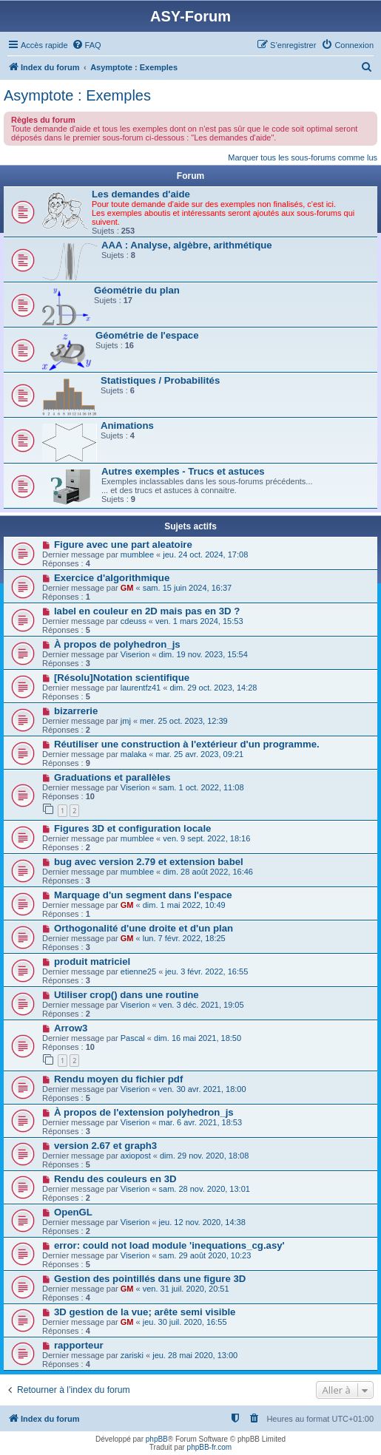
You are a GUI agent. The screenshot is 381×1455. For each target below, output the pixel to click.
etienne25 (138, 971)
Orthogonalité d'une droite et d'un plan (143, 928)
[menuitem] (86, 45)
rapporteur (79, 1345)
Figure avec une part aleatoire (123, 544)
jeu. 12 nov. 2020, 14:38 (202, 1222)
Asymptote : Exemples (77, 95)
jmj (126, 720)
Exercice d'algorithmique (111, 577)
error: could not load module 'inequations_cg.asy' (169, 1245)
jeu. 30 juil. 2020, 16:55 (185, 1321)
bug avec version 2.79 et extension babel (148, 861)
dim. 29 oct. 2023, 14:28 (213, 687)
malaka (133, 754)
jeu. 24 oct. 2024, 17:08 (205, 554)
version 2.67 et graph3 (105, 1145)
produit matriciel (92, 961)
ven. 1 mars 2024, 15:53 (199, 621)
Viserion (135, 654)
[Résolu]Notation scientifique (121, 677)
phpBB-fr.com (209, 1447)
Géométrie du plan (137, 290)
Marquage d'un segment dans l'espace (143, 895)
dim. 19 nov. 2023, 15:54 (203, 654)
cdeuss (133, 621)
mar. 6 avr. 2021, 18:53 (201, 1122)
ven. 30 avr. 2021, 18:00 (202, 1089)
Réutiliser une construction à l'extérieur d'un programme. (187, 744)
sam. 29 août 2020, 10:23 (205, 1255)
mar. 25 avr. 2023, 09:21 (199, 754)
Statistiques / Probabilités (160, 380)
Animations (127, 425)
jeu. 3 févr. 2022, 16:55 (206, 971)
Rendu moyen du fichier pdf (118, 1079)
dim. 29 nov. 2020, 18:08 (204, 1155)
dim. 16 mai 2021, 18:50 (197, 1038)
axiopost (136, 1155)
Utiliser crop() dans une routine (126, 994)
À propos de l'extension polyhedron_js (144, 1112)
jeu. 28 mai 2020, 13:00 (194, 1355)
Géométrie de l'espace (146, 335)
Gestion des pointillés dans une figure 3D (150, 1278)
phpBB (157, 1439)
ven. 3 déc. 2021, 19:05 (201, 1004)
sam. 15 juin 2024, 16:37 (187, 587)
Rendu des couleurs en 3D (115, 1178)
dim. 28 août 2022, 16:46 (208, 871)
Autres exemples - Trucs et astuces (183, 471)
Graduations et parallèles (112, 777)
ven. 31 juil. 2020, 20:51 (186, 1288)
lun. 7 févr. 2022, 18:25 (184, 938)
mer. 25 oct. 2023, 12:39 (184, 720)
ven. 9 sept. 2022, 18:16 (206, 838)
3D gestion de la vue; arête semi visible (145, 1311)
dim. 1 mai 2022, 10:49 (184, 905)
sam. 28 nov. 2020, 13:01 (204, 1188)
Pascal (133, 1038)
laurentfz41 (141, 687)
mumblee (137, 554)
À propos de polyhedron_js (117, 644)
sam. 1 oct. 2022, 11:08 (201, 787)
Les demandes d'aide (141, 194)
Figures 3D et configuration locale (133, 828)
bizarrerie (76, 710)
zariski (132, 1355)
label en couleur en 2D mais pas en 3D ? (147, 611)
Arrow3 (70, 1028)
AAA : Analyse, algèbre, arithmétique (186, 245)
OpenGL (73, 1212)
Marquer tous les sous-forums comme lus (302, 157)
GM (127, 587)
